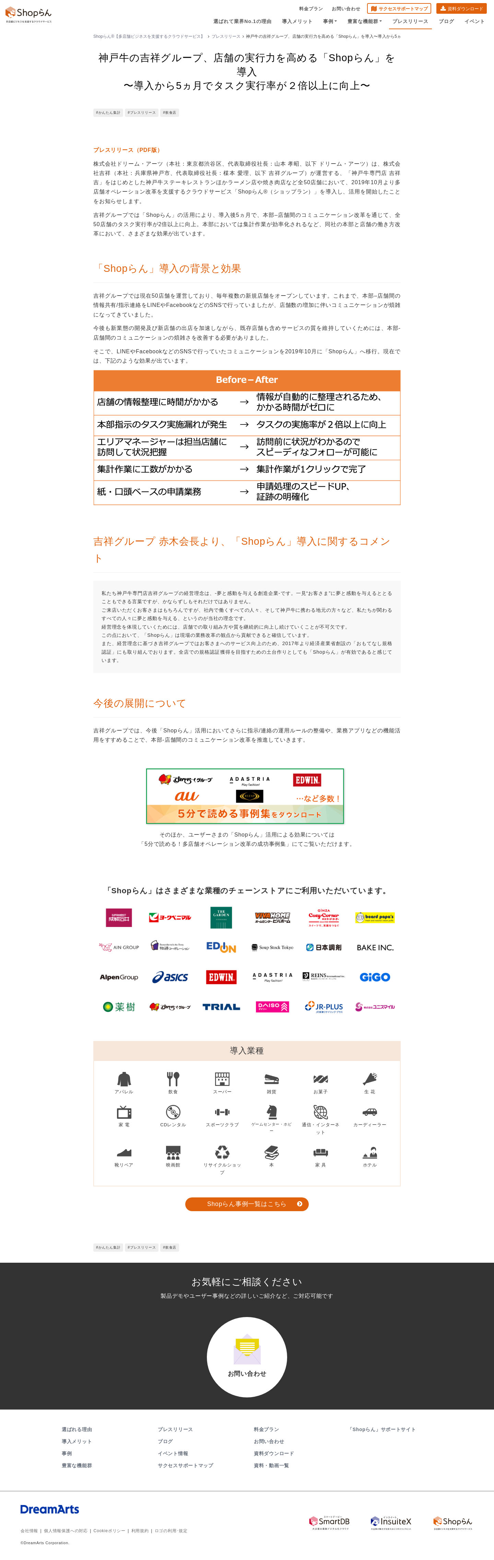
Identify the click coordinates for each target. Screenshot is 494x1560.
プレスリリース (410, 21)
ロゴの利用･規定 (171, 1530)
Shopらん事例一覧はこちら (247, 1204)
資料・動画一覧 (271, 1465)
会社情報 (29, 1530)
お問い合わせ (346, 8)
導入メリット (297, 21)
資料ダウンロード (465, 8)
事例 (330, 21)
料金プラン (311, 8)
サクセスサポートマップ (403, 8)
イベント (474, 21)
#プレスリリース (142, 113)
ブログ (446, 21)
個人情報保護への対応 (66, 1530)
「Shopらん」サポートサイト (382, 1429)
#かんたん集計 (108, 113)
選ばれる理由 (77, 1429)
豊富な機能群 (365, 21)
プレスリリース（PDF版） (128, 150)
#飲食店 (169, 113)
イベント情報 (173, 1453)
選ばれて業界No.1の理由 (242, 21)
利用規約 (140, 1530)
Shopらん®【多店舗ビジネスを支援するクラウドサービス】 (149, 36)
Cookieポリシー (110, 1530)
